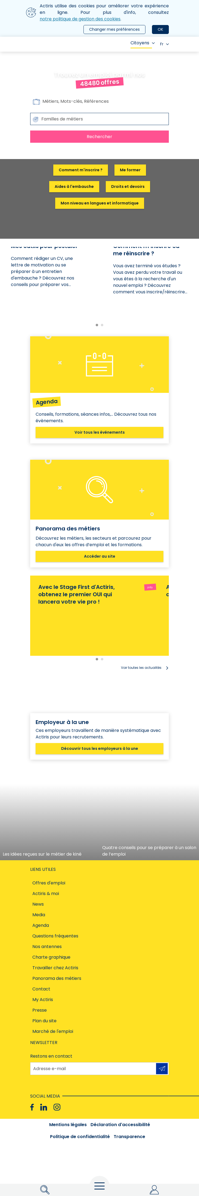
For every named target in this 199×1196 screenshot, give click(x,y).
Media (38, 915)
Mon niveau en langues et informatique (100, 203)
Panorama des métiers (56, 978)
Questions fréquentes (55, 936)
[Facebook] (32, 1107)
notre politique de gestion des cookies (80, 19)
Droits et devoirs (128, 186)
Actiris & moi (45, 893)
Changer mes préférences (114, 29)
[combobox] (99, 119)
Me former (130, 170)
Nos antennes (47, 946)
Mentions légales (68, 1125)
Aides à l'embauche (74, 186)
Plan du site (44, 1021)
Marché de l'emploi (52, 1031)
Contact (41, 989)
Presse (39, 1010)
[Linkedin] (43, 1107)
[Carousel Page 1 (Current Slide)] (97, 325)
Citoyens (142, 43)
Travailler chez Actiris (55, 968)
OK (160, 29)
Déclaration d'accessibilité (120, 1125)
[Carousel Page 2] (102, 325)
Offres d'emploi (48, 883)
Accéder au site (99, 556)
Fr (164, 44)
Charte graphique (51, 957)
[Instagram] (57, 1107)
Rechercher (99, 136)
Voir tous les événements (99, 432)
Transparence (129, 1136)
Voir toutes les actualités (141, 667)
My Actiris (42, 999)
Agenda (40, 925)
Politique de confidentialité (80, 1136)
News (38, 904)
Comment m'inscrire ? (80, 170)
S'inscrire (162, 1068)
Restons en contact (51, 1056)
